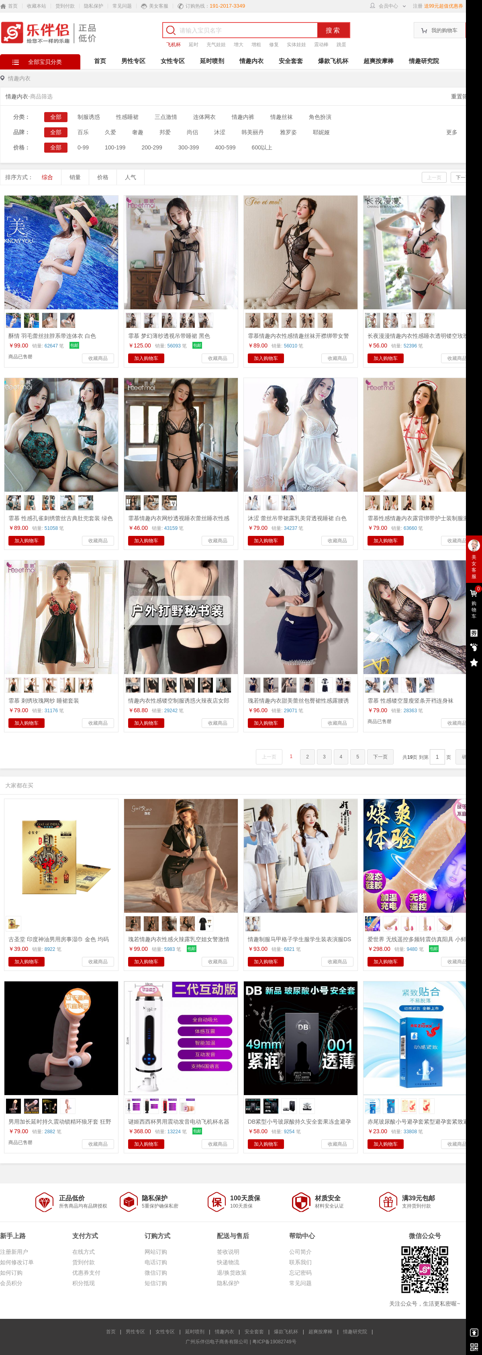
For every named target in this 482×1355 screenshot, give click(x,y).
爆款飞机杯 (333, 60)
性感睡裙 (127, 117)
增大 (238, 44)
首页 (100, 60)
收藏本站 (36, 6)
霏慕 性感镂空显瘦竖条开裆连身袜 (410, 700)
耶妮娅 (321, 132)
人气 (130, 177)
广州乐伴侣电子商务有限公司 (217, 1342)
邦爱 (165, 132)
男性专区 (133, 60)
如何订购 (11, 1272)
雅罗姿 (288, 132)
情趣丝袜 (281, 117)
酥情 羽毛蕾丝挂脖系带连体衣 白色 (52, 336)
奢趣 (137, 132)
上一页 (434, 177)
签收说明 (228, 1252)
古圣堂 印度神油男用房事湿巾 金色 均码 (58, 939)
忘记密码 (300, 1272)
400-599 (225, 147)
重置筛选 (462, 96)
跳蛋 (341, 44)
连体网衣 (204, 117)
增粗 (256, 44)
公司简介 (300, 1252)
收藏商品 (98, 358)
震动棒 (321, 44)
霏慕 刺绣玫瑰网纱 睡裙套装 (43, 700)
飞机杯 (173, 44)
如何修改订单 (17, 1262)
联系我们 (300, 1262)
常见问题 (122, 6)
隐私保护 (93, 6)
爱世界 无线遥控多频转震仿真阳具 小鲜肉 (420, 939)
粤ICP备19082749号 (274, 1342)
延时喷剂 (212, 60)
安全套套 (291, 60)
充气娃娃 (216, 44)
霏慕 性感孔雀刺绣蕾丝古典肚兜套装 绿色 (60, 518)
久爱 (110, 132)
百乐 (83, 132)
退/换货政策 (232, 1272)
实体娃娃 (296, 44)
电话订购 (156, 1262)
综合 (47, 177)
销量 (75, 177)
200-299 (151, 147)
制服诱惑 (89, 117)
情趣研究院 (424, 60)
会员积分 (11, 1283)
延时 (193, 44)
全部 (55, 117)
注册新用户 (14, 1252)
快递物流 (228, 1262)
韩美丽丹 (252, 132)
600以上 (262, 147)
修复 (274, 44)
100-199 (115, 147)
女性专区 (173, 60)
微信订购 (156, 1272)
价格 (102, 177)
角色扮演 (320, 117)
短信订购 (156, 1283)
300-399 (188, 147)
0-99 (83, 147)
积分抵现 (83, 1283)
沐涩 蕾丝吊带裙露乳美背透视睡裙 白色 (297, 518)
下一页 (463, 177)
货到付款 (65, 6)
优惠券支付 (86, 1272)
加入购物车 (146, 358)
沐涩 (219, 132)
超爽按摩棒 (379, 60)
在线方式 (83, 1252)
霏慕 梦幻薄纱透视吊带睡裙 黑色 (169, 336)
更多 (451, 132)
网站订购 (156, 1252)
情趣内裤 (243, 117)
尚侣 (192, 132)
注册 (418, 6)
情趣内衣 (251, 60)
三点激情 (166, 117)
